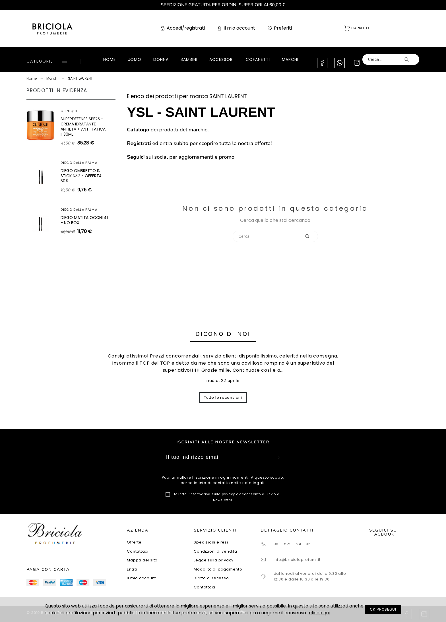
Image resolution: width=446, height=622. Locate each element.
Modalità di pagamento (218, 569)
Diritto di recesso (211, 578)
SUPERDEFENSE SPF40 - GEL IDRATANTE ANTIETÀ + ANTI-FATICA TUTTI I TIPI (85, 175)
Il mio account (141, 578)
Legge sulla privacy (214, 560)
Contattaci (137, 551)
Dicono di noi (223, 334)
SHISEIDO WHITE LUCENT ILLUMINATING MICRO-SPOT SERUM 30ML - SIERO (83, 126)
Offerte (134, 542)
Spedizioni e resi (211, 542)
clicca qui (319, 612)
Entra (132, 569)
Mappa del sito (142, 560)
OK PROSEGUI (383, 609)
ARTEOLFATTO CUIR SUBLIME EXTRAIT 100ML (83, 220)
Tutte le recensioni (223, 397)
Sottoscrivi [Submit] (277, 457)
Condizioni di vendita (215, 551)
